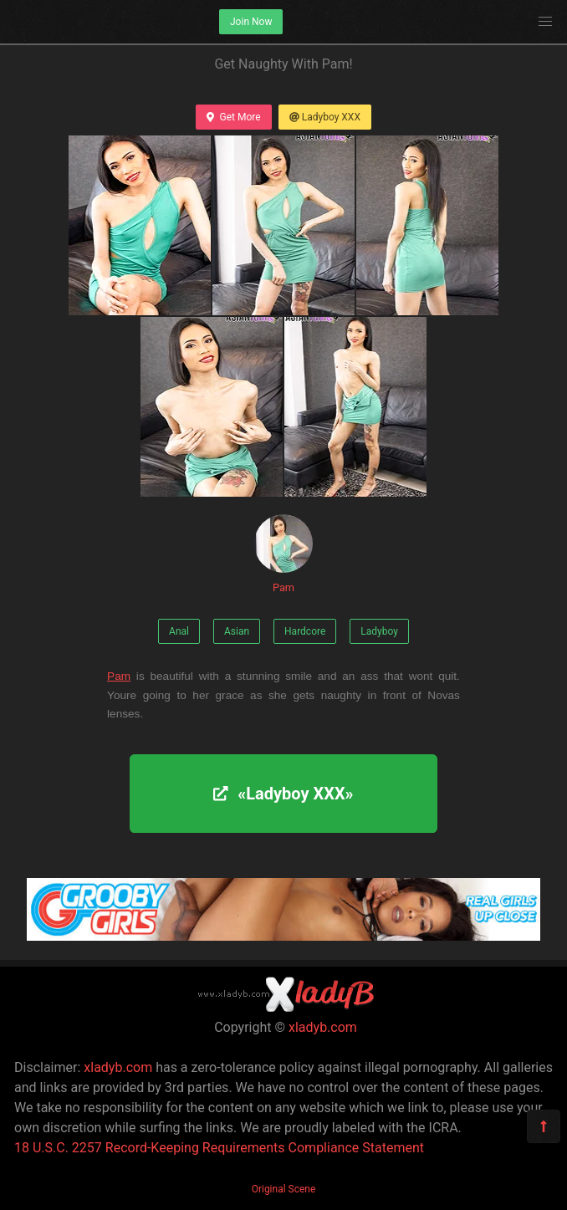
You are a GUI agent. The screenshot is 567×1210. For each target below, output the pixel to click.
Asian (236, 631)
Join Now (251, 22)
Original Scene (284, 1189)
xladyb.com (323, 1027)
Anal (179, 631)
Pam (283, 554)
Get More (233, 117)
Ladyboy (379, 631)
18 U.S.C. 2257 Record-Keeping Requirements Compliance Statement (219, 1148)
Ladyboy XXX (324, 117)
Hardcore (304, 631)
